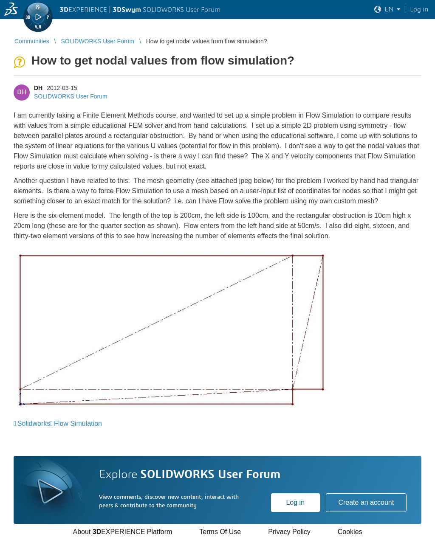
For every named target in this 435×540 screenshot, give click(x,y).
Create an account (366, 502)
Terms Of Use (220, 531)
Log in (295, 502)
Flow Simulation (78, 423)
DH (38, 87)
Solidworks (33, 423)
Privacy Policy (289, 531)
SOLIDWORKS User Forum (70, 96)
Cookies (350, 531)
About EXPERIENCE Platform (122, 531)
